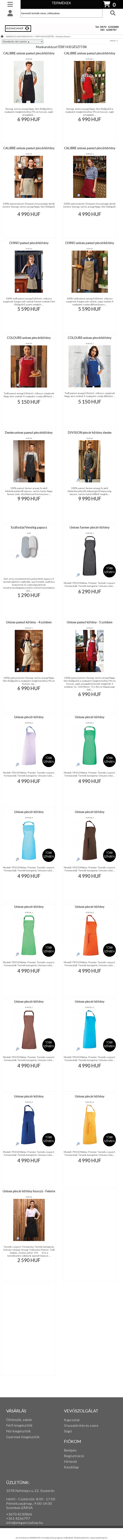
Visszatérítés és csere (81, 1425)
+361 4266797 (18, 1518)
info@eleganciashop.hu (24, 1522)
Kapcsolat (72, 1420)
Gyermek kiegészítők (23, 1437)
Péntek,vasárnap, (19, 1503)
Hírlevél (70, 1461)
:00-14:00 (44, 1503)
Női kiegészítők (18, 1431)
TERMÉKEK (61, 3)
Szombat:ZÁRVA (19, 1507)
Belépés (70, 1450)
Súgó (68, 1431)
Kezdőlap (71, 1467)
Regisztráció (74, 1456)
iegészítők (24, 1425)
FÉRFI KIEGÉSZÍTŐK (44, 36)
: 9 (34, 1503)
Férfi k (11, 1425)
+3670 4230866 (19, 1514)
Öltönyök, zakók (19, 1419)
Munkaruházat (63, 36)
